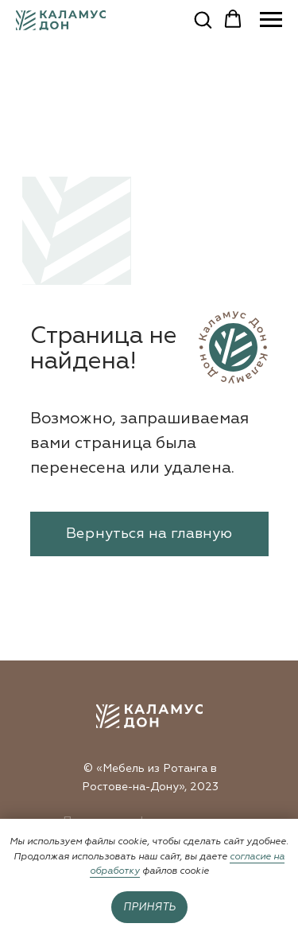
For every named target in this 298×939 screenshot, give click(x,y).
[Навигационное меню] (271, 20)
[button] (202, 19)
